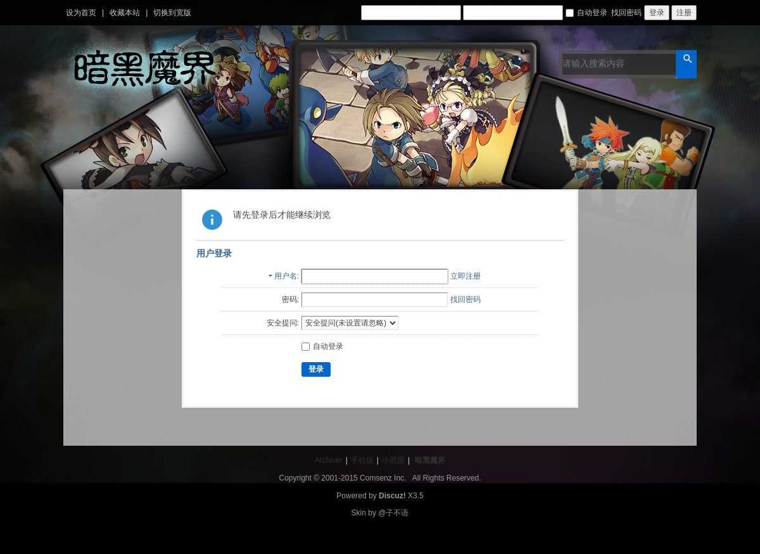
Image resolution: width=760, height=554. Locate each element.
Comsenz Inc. (383, 478)
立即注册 (465, 276)
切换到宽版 (172, 12)
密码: (290, 299)
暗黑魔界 (430, 460)
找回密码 (626, 12)
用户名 (285, 276)
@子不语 (393, 512)
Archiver (329, 460)
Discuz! (392, 495)
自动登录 (586, 12)
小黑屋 (393, 460)
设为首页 (81, 12)
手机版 (362, 460)
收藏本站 (125, 12)
